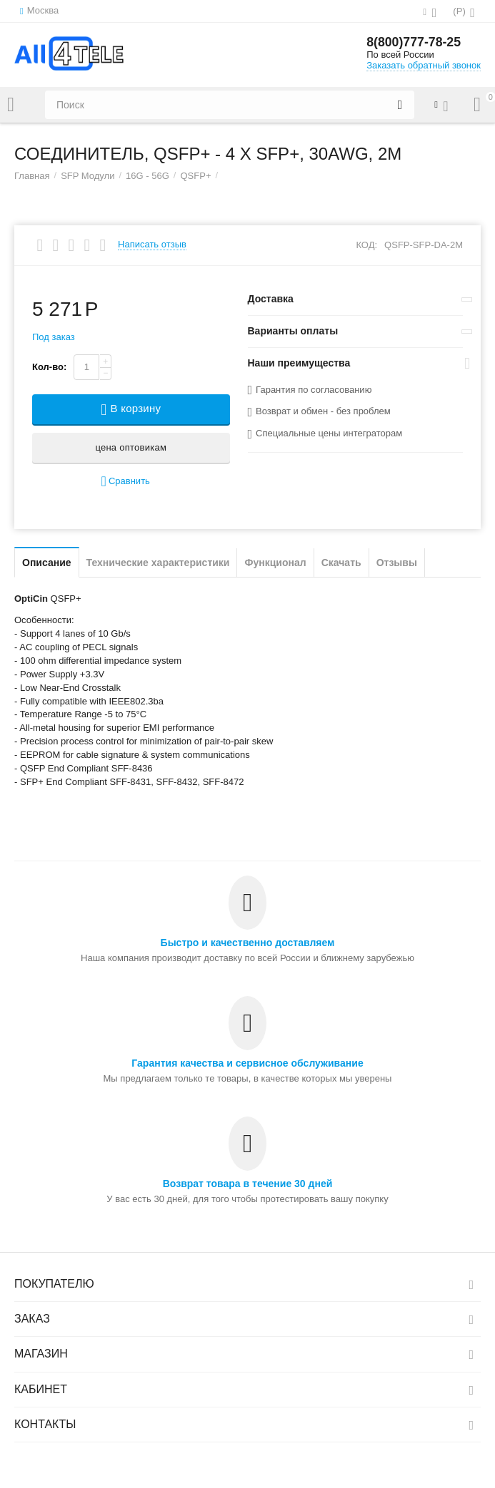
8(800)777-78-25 (414, 43)
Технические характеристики (158, 562)
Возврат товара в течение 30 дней (248, 1183)
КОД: (366, 245)
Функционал (275, 562)
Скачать (341, 562)
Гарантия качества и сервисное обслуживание (247, 1063)
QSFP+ (195, 175)
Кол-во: (49, 366)
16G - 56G (147, 175)
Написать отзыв (152, 245)
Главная (32, 175)
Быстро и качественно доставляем (248, 942)
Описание (46, 562)
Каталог (10, 105)
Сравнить (125, 481)
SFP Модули (87, 175)
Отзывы (396, 562)
